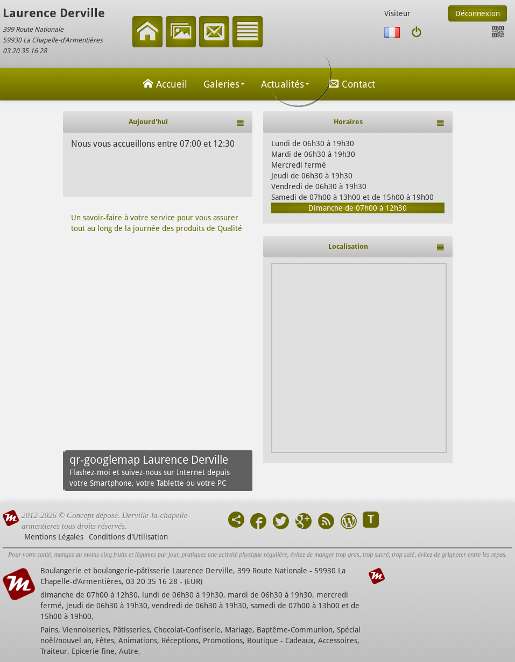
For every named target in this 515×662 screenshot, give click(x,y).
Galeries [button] (224, 84)
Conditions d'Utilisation (128, 537)
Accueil (163, 83)
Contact (350, 83)
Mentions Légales (53, 537)
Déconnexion (477, 13)
